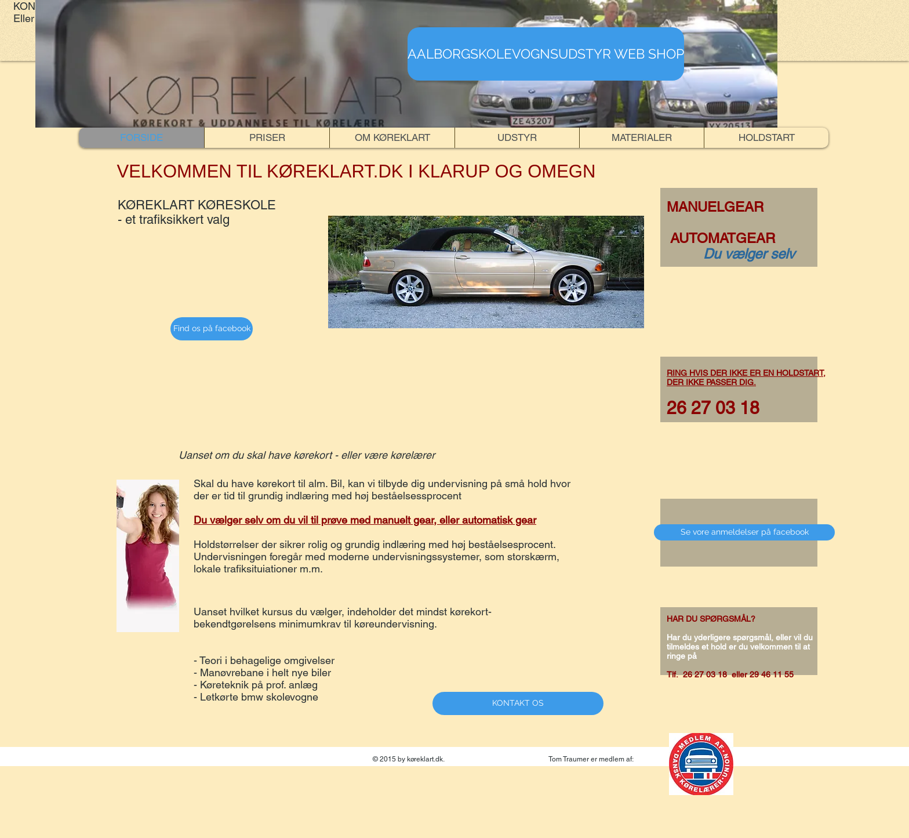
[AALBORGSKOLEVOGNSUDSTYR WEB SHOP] (546, 54)
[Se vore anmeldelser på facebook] (744, 532)
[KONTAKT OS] (517, 703)
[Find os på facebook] (211, 328)
